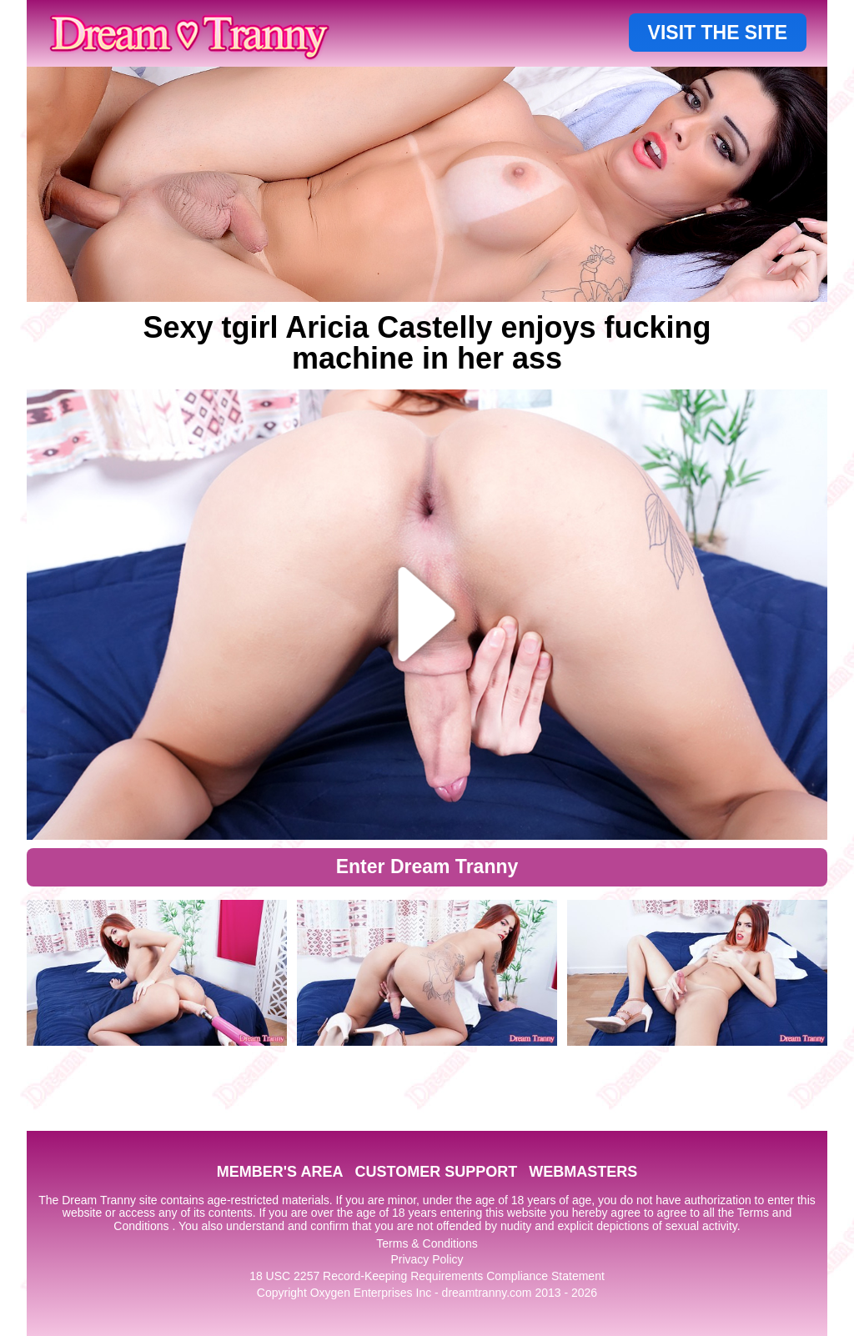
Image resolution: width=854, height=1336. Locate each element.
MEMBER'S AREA (280, 1171)
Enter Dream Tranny (427, 866)
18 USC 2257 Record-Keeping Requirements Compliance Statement (427, 1276)
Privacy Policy (426, 1259)
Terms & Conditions (426, 1243)
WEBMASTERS (583, 1171)
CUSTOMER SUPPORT (435, 1171)
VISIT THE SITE (717, 32)
